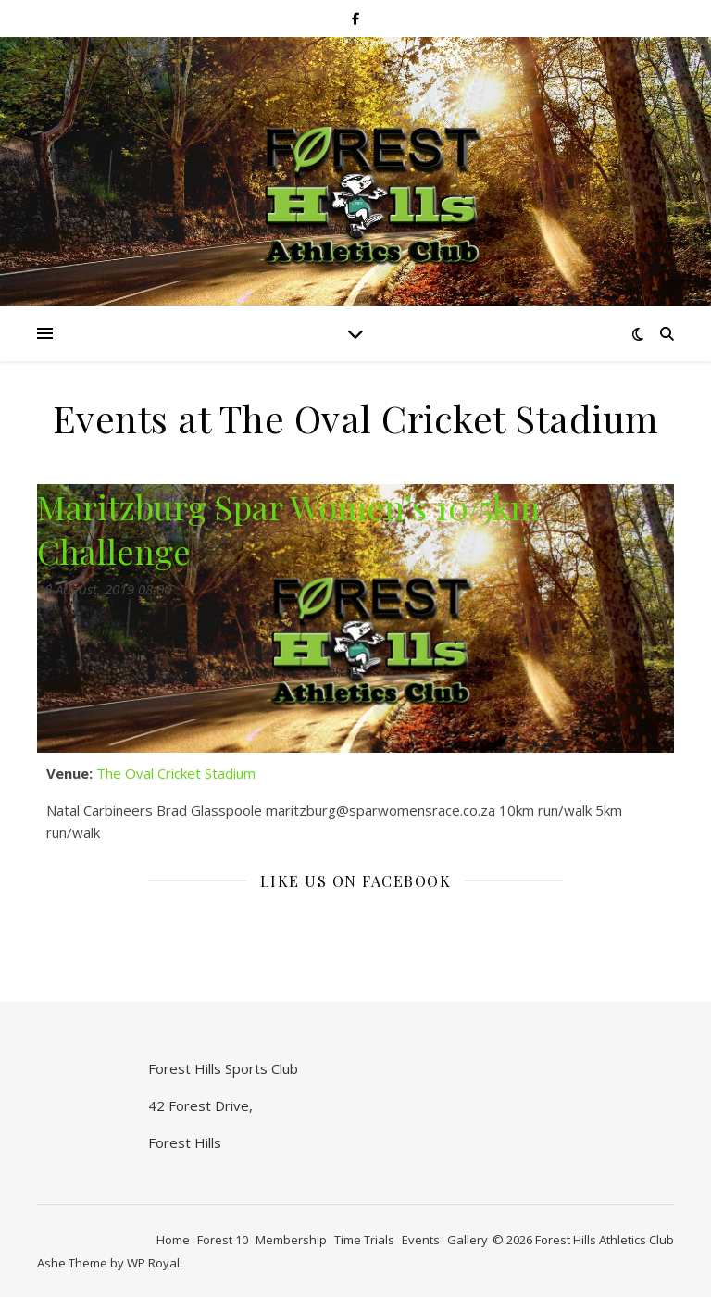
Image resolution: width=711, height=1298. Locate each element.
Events (421, 1239)
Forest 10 (222, 1239)
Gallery (467, 1239)
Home (173, 1239)
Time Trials (364, 1239)
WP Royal (153, 1262)
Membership (291, 1239)
